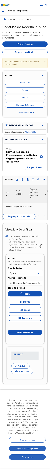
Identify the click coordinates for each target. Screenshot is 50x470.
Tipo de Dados (15, 268)
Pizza (25, 293)
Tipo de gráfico (16, 287)
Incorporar (22, 371)
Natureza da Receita (25, 105)
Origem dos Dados (25, 52)
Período (25, 90)
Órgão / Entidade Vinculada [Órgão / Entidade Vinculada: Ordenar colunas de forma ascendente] (34, 192)
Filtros (11, 258)
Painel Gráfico (25, 44)
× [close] (45, 61)
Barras (25, 301)
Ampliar (20, 365)
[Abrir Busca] (46, 5)
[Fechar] (41, 156)
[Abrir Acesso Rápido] (35, 5)
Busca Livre (25, 83)
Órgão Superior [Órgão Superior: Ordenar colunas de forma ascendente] (19, 192)
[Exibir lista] (38, 273)
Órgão (25, 98)
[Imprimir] (27, 179)
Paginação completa (19, 216)
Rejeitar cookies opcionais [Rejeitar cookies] (27, 448)
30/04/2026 (30, 132)
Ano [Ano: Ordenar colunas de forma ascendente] (7, 192)
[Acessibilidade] (41, 5)
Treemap (25, 318)
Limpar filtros (34, 167)
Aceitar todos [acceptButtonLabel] (27, 457)
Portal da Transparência (17, 11)
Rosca (25, 310)
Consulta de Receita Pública (20, 19)
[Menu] (3, 11)
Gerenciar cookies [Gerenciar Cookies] (27, 440)
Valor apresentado (17, 278)
